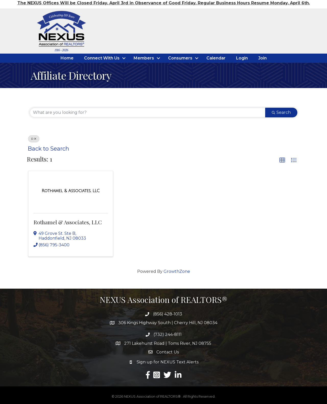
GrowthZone (177, 271)
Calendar (216, 58)
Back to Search (48, 148)
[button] (282, 160)
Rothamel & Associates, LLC (67, 222)
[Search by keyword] (147, 112)
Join (262, 58)
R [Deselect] (33, 139)
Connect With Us (102, 58)
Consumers (180, 58)
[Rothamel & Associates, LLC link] (71, 190)
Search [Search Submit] (281, 112)
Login (242, 58)
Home (67, 58)
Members (144, 58)
